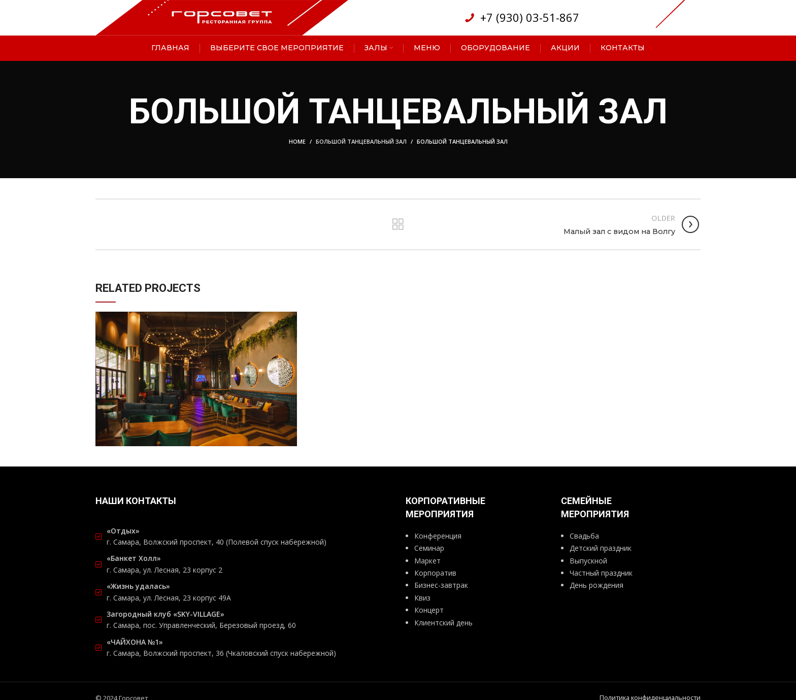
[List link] (521, 18)
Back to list (397, 224)
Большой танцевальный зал (361, 142)
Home (297, 142)
